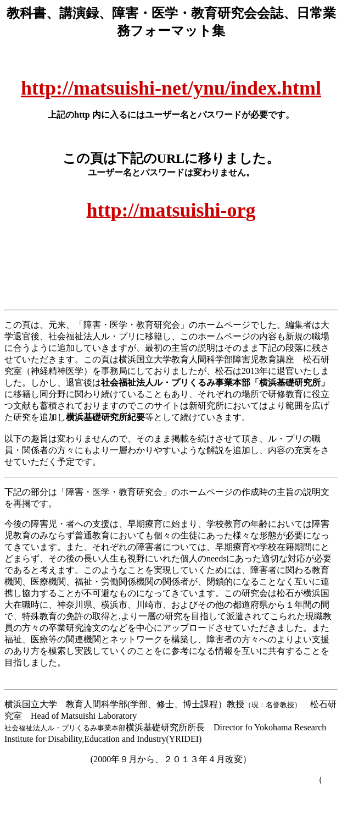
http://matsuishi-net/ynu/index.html (171, 88)
